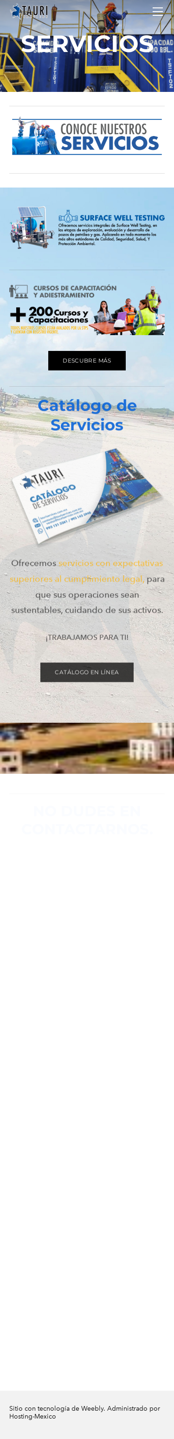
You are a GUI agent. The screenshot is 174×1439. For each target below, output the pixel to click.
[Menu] (157, 11)
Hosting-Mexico (32, 1421)
